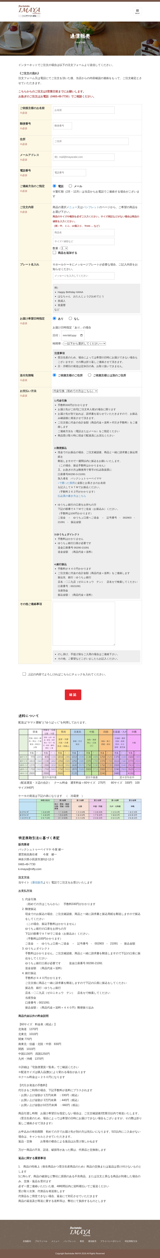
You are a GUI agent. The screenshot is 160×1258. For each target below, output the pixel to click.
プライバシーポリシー (110, 1241)
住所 (22, 139)
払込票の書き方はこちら (72, 495)
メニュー (71, 207)
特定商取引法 (131, 1241)
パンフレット (91, 207)
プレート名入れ (29, 264)
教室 (82, 1241)
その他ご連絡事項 (31, 604)
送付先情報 (27, 375)
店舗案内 (27, 1241)
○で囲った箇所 (66, 482)
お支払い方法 (28, 391)
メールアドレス (29, 155)
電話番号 (25, 170)
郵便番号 (25, 123)
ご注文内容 (27, 207)
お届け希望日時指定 (32, 318)
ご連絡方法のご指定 (32, 186)
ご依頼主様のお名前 (32, 108)
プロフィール (41, 1241)
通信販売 (37, 882)
